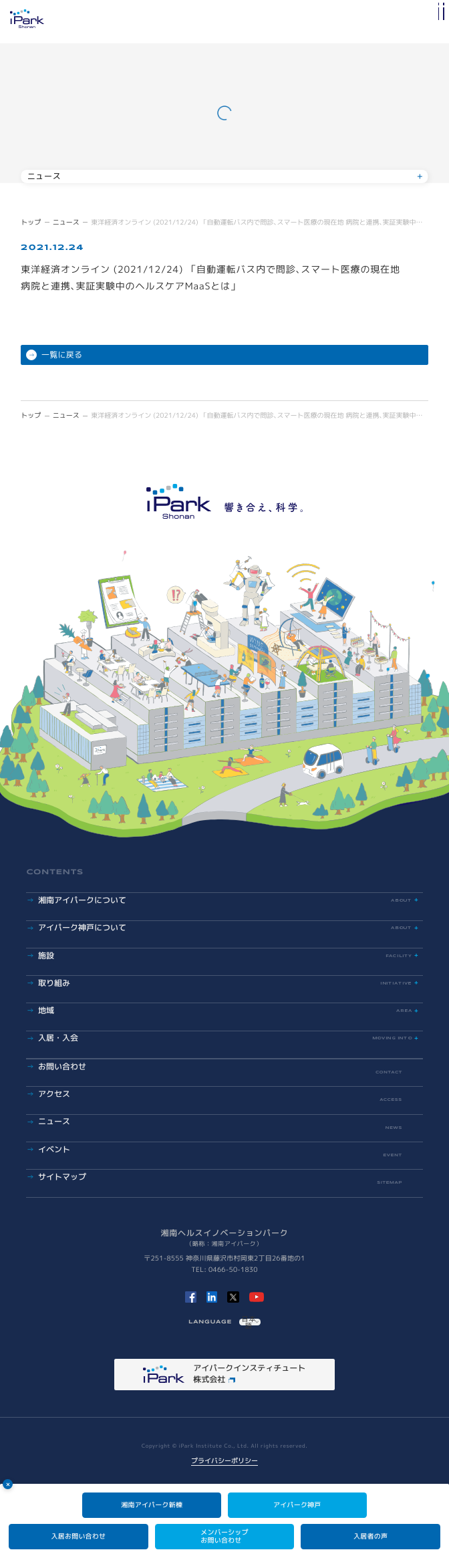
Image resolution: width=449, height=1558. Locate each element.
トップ (31, 222)
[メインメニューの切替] (434, 21)
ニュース (66, 222)
